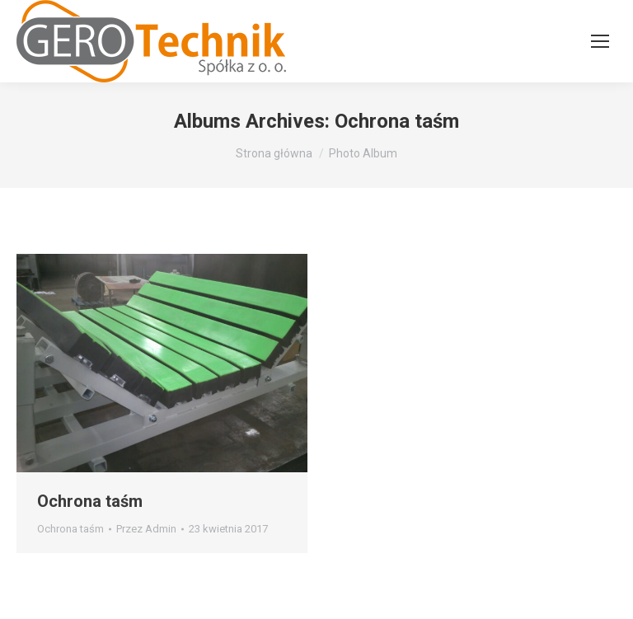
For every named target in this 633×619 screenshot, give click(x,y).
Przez (146, 529)
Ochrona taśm (90, 501)
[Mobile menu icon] (600, 41)
